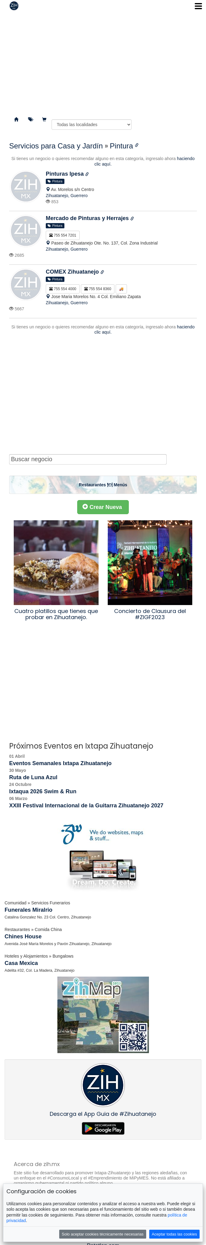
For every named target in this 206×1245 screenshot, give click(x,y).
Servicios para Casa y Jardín (56, 146)
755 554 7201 (62, 235)
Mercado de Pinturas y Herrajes (88, 218)
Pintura (121, 146)
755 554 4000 (62, 289)
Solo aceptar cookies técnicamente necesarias (102, 1234)
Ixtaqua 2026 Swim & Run (42, 791)
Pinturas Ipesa (65, 174)
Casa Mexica (21, 963)
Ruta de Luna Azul (33, 777)
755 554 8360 (97, 289)
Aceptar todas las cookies (174, 1234)
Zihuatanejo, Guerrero (67, 195)
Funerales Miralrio (28, 910)
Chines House (23, 936)
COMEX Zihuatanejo (73, 272)
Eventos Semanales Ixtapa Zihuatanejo (60, 763)
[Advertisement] (103, 61)
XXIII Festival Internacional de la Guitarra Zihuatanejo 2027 (86, 805)
